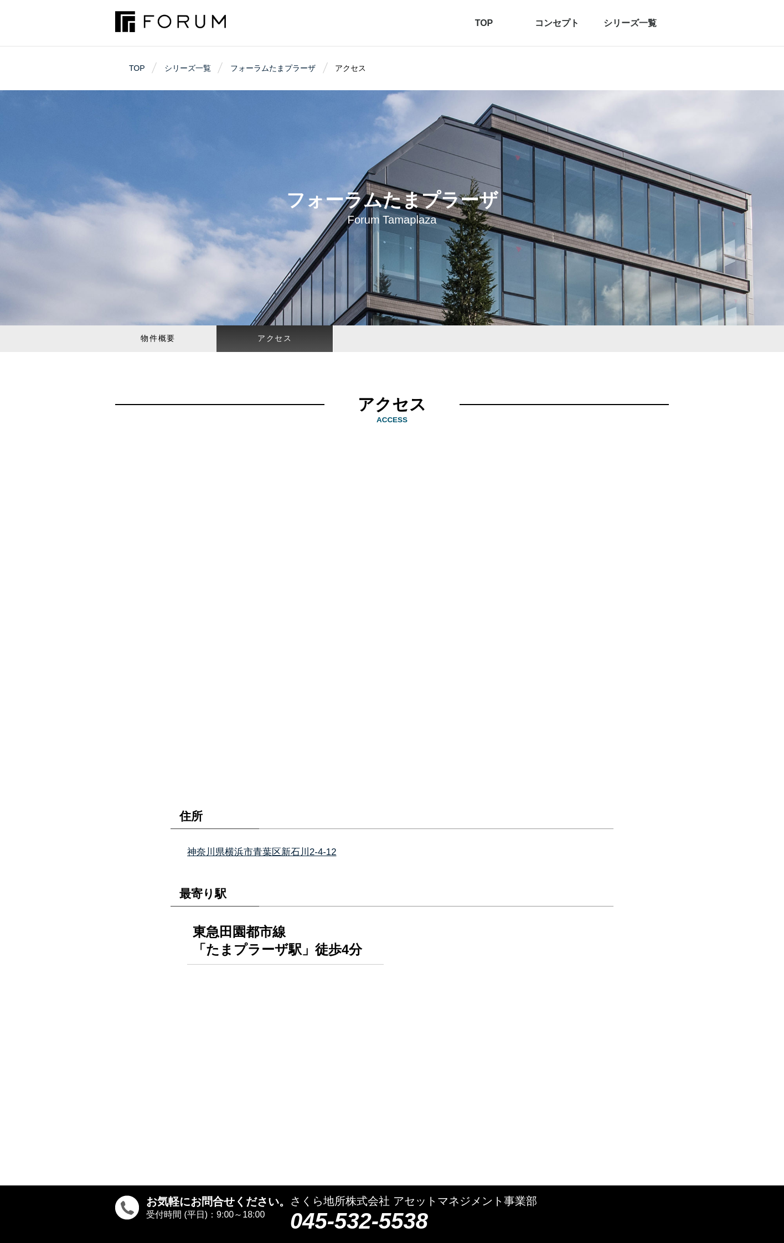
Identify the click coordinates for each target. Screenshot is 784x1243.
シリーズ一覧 (630, 23)
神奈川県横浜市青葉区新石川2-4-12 (262, 852)
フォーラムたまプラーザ (273, 68)
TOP (484, 23)
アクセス (274, 338)
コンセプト (557, 23)
